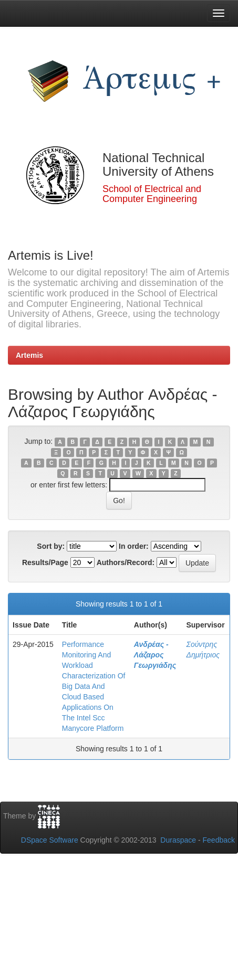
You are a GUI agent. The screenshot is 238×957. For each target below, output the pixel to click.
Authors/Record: (125, 562)
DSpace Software (49, 840)
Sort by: (51, 546)
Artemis (29, 355)
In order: (134, 546)
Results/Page (45, 562)
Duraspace (178, 840)
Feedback (219, 840)
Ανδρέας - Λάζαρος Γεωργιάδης (155, 654)
